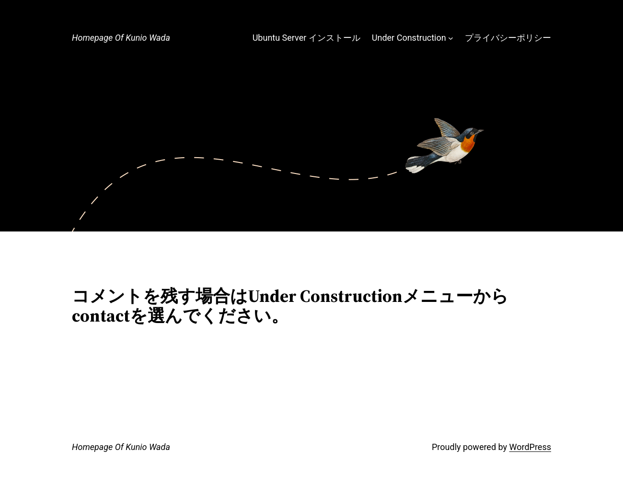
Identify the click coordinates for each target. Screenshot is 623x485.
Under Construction (409, 38)
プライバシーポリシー (508, 38)
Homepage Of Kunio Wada (121, 38)
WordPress (530, 447)
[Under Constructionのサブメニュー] (450, 38)
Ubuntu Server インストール (306, 38)
